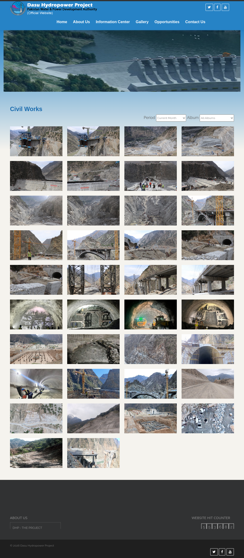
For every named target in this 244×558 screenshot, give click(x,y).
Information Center (113, 22)
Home (61, 22)
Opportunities (166, 22)
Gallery (142, 22)
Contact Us (195, 22)
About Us (81, 22)
